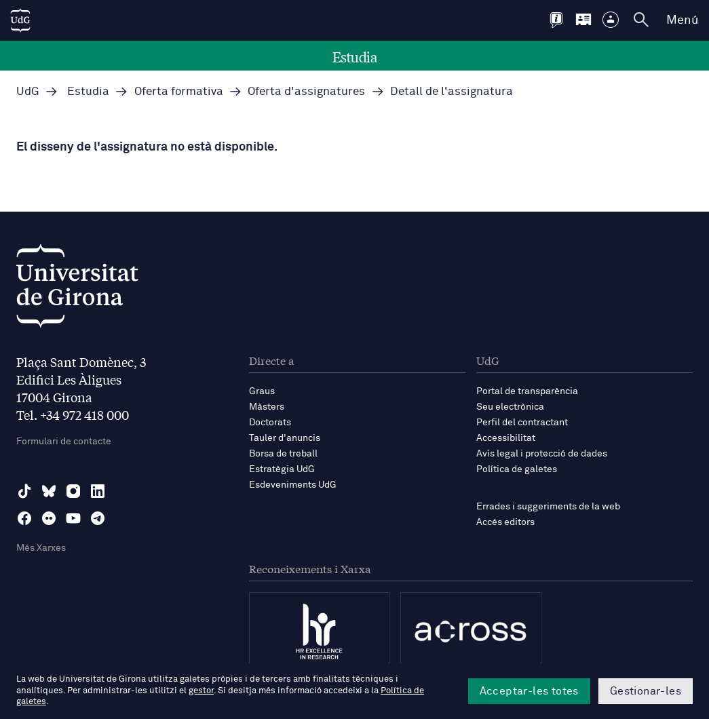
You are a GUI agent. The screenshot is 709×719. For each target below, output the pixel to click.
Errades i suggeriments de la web (548, 506)
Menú (682, 20)
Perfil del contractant (522, 422)
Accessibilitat (505, 438)
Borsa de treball (283, 454)
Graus (262, 391)
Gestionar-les (645, 691)
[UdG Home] (20, 20)
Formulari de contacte (63, 441)
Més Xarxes (41, 548)
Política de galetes (516, 469)
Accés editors (505, 522)
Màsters (266, 407)
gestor (201, 690)
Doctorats (270, 422)
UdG (27, 92)
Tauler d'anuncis (284, 438)
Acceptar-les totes (529, 691)
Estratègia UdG (282, 469)
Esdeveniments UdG (293, 485)
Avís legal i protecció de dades (541, 454)
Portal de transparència (527, 391)
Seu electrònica (510, 407)
